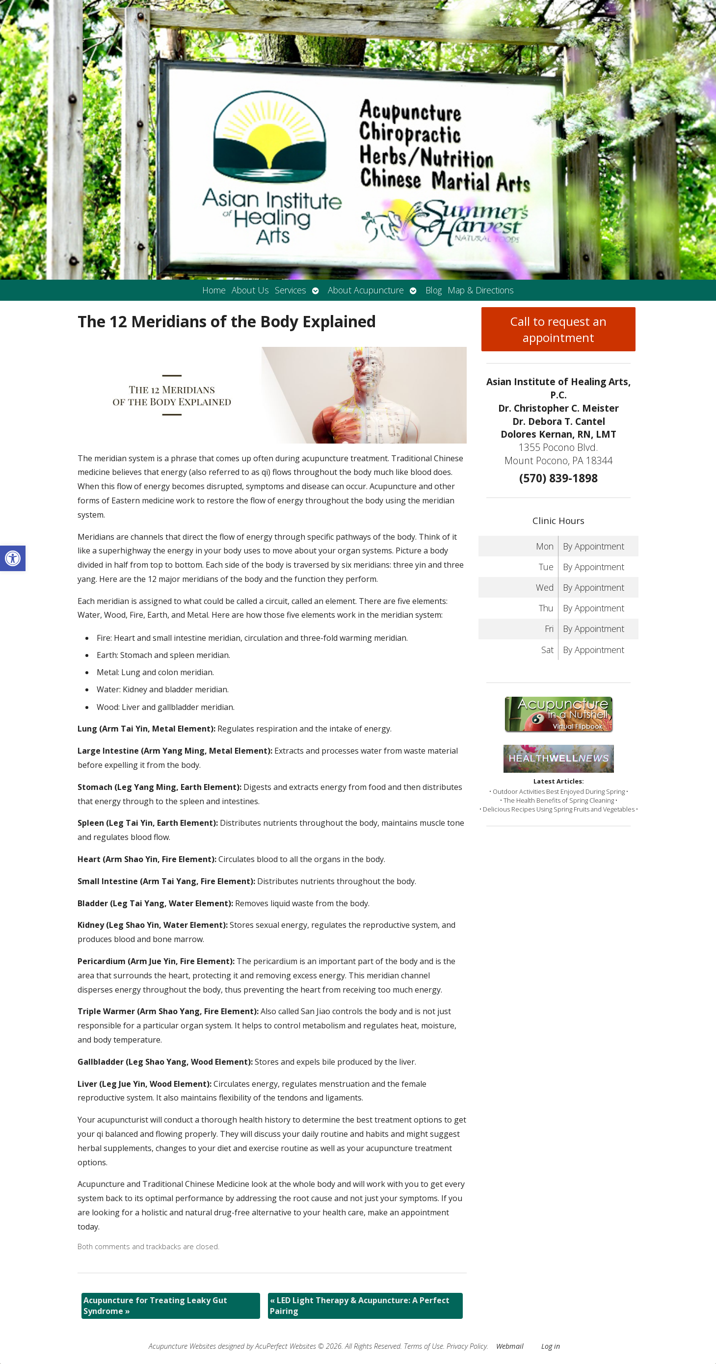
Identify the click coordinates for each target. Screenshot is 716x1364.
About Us (250, 290)
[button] (13, 558)
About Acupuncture (366, 290)
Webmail (510, 1346)
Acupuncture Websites (182, 1346)
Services (290, 290)
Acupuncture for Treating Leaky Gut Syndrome (155, 1305)
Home (214, 290)
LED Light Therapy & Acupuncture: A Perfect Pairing (360, 1305)
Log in (550, 1346)
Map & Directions (481, 290)
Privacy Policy (467, 1346)
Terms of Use (423, 1346)
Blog (433, 290)
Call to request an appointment (558, 329)
